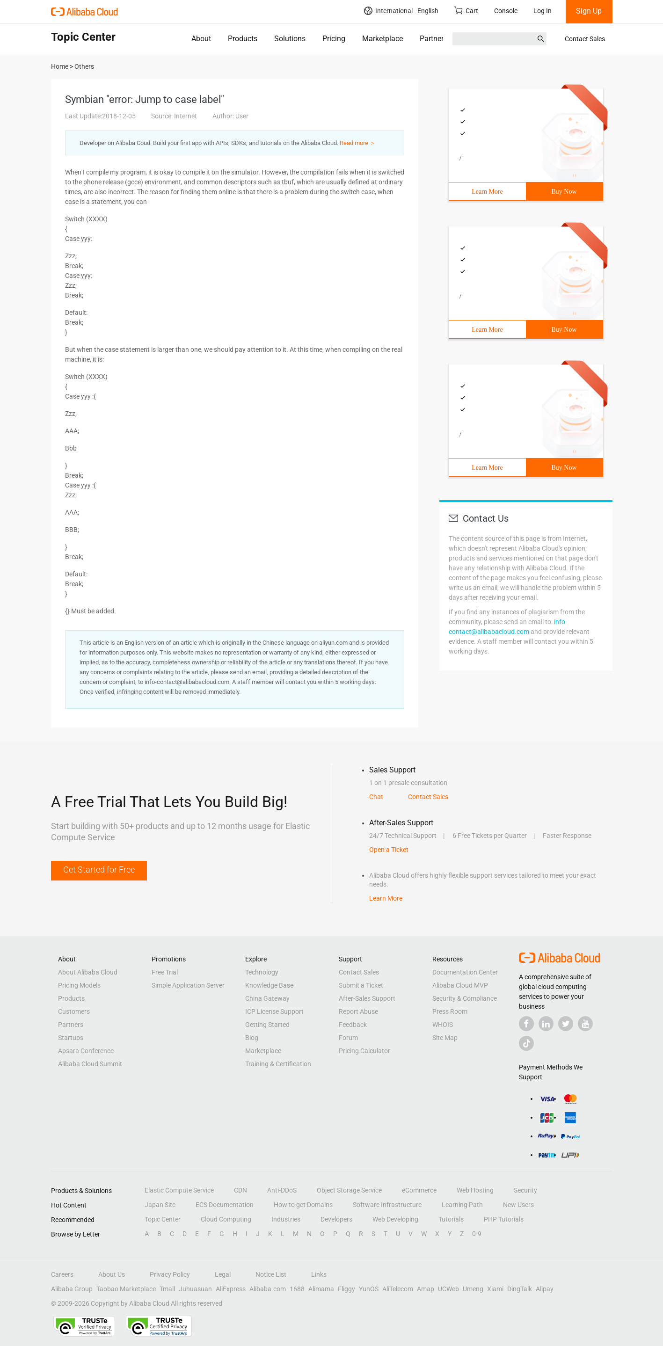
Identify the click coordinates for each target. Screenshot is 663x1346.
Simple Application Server (188, 985)
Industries (285, 1219)
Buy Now (563, 191)
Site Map (445, 1037)
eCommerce (419, 1190)
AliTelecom (397, 1289)
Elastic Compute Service (179, 1190)
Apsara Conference (86, 1051)
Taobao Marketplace (126, 1289)
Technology (261, 972)
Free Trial (165, 972)
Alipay (545, 1289)
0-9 (476, 1233)
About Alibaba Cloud (87, 972)
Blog (251, 1037)
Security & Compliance (464, 998)
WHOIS (442, 1024)
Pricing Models (79, 985)
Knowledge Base (269, 985)
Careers (62, 1274)
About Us (111, 1274)
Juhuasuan (195, 1289)
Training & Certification (278, 1064)
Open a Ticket (388, 849)
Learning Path (462, 1204)
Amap (425, 1289)
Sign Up (589, 11)
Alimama (321, 1289)
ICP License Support (274, 1011)
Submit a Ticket (361, 985)
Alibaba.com (267, 1289)
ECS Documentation (225, 1204)
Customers (74, 1011)
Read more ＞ (358, 142)
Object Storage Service (349, 1190)
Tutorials (451, 1219)
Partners (433, 38)
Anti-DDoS (282, 1190)
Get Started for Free (99, 869)
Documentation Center (465, 972)
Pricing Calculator (364, 1051)
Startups (70, 1037)
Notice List (270, 1274)
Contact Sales (585, 39)
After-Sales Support (367, 998)
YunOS (369, 1289)
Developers (336, 1219)
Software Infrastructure (387, 1204)
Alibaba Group (72, 1289)
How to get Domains (303, 1204)
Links (319, 1274)
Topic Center (163, 1219)
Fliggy (346, 1289)
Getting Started (267, 1024)
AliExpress (231, 1289)
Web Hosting (475, 1190)
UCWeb (448, 1289)
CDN (240, 1190)
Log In (542, 11)
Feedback (353, 1024)
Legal (223, 1274)
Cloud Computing (226, 1219)
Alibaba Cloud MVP (460, 985)
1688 (297, 1289)
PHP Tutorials (504, 1219)
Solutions (290, 38)
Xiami (495, 1289)
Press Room (449, 1011)
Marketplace (382, 38)
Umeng (473, 1289)
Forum (348, 1037)
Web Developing (395, 1219)
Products (242, 38)
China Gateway (267, 998)
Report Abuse (358, 1011)
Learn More (487, 191)
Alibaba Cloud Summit (90, 1064)
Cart (466, 11)
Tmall (167, 1289)
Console (505, 11)
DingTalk (519, 1289)
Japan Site (160, 1204)
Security (525, 1190)
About (201, 38)
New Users (518, 1204)
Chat (376, 796)
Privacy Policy (170, 1274)
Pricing (333, 38)
